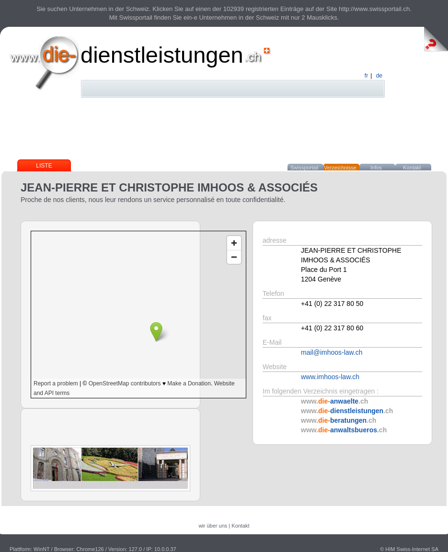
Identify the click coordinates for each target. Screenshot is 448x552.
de (379, 75)
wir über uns (212, 526)
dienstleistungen (161, 55)
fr (366, 75)
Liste (44, 165)
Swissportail (304, 167)
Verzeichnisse (340, 167)
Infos (376, 167)
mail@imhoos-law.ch (332, 352)
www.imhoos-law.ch (330, 377)
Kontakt (412, 167)
